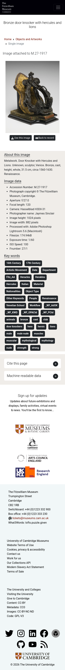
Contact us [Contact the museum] (13, 554)
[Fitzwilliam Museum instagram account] (21, 633)
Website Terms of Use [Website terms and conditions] (20, 545)
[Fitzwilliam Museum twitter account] (9, 633)
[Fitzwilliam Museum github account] (21, 644)
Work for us (14, 558)
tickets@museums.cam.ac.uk (30, 518)
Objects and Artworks (29, 39)
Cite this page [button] (17, 363)
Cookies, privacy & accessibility (26, 549)
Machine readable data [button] (24, 376)
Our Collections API (19, 562)
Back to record (44, 137)
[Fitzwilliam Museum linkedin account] (44, 633)
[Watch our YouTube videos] (33, 644)
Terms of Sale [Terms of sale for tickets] (15, 571)
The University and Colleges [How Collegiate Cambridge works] (24, 589)
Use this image (20, 137)
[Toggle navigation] (58, 7)
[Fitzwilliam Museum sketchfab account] (55, 633)
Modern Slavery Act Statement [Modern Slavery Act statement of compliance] (25, 567)
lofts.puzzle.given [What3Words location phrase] (36, 522)
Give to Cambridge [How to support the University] (18, 598)
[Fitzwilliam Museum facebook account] (33, 633)
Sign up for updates (32, 396)
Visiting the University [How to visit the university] (20, 594)
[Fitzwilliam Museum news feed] (44, 644)
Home (7, 39)
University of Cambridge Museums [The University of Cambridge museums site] (28, 540)
